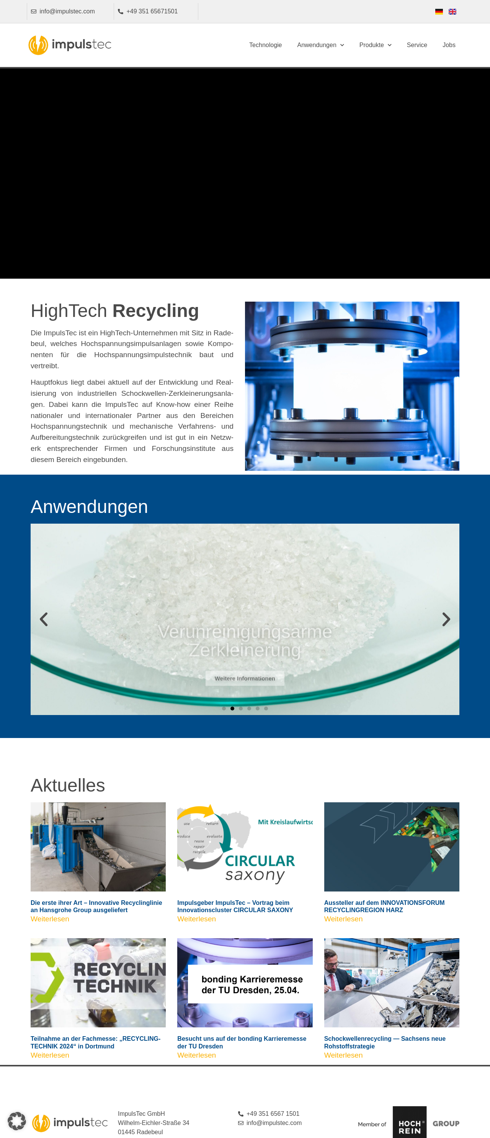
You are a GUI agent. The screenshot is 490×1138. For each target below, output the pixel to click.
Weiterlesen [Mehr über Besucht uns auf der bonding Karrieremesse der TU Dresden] (197, 1055)
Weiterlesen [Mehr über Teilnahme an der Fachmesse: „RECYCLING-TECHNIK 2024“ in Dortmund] (51, 1055)
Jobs (449, 45)
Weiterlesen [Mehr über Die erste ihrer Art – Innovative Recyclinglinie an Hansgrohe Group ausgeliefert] (51, 919)
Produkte (375, 45)
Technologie (265, 45)
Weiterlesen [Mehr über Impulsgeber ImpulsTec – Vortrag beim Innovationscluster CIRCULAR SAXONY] (197, 919)
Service (417, 45)
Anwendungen (320, 45)
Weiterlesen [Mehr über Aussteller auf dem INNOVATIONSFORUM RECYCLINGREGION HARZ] (344, 919)
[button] (43, 619)
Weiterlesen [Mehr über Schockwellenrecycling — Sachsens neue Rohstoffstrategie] (344, 1055)
